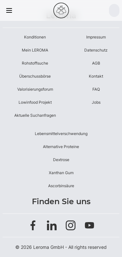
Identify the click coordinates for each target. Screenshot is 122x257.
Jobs (96, 102)
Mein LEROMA (35, 50)
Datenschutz (96, 50)
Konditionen (35, 37)
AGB (96, 63)
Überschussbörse (35, 76)
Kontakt (96, 76)
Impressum (96, 37)
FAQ (96, 89)
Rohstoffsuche (35, 63)
